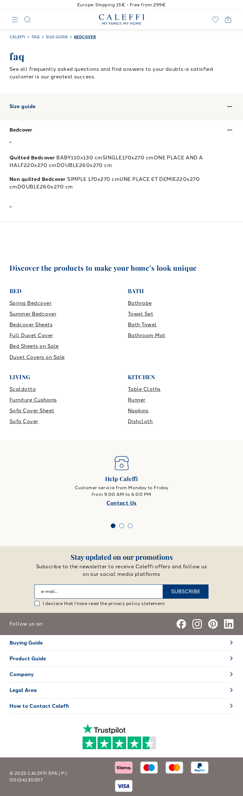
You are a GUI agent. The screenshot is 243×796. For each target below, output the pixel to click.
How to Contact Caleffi (39, 706)
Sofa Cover (23, 421)
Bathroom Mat (146, 335)
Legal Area (23, 690)
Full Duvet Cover (31, 335)
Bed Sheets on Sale (34, 346)
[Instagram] (197, 624)
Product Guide (27, 659)
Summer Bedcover (32, 314)
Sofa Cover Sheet (31, 411)
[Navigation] (14, 19)
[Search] (27, 19)
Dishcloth (140, 421)
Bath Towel (142, 325)
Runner (137, 400)
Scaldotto (22, 389)
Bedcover (20, 130)
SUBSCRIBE (185, 592)
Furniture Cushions (33, 400)
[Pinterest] (213, 624)
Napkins (138, 411)
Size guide (121, 106)
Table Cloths (144, 389)
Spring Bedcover (30, 303)
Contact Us (121, 503)
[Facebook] (181, 624)
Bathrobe (140, 303)
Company (21, 674)
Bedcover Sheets (31, 325)
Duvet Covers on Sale (37, 357)
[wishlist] (215, 19)
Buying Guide (26, 643)
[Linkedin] (229, 624)
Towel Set (140, 314)
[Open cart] (228, 19)
